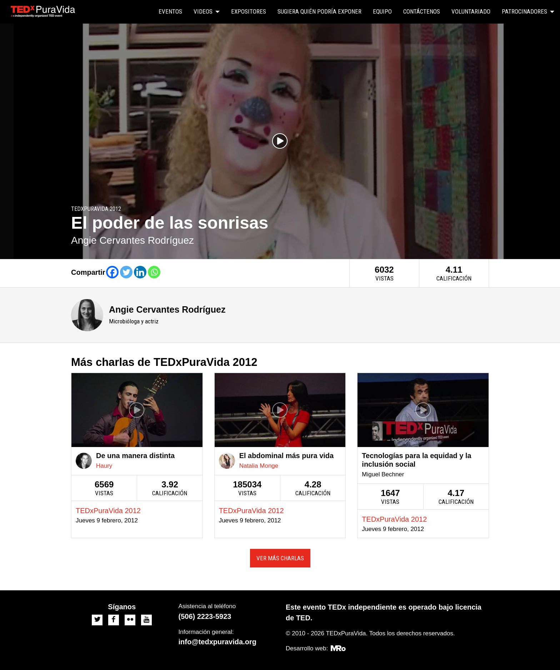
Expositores (248, 11)
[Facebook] (112, 272)
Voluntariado (470, 11)
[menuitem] (170, 12)
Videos (203, 11)
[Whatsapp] (154, 272)
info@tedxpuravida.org (217, 642)
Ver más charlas (280, 558)
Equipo (382, 11)
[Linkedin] (140, 272)
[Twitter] (126, 272)
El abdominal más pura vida (286, 456)
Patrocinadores (524, 11)
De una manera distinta (135, 456)
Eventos (170, 11)
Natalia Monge (259, 465)
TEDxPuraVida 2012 (108, 511)
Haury (104, 465)
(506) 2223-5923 (205, 616)
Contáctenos (421, 11)
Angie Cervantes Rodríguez (167, 309)
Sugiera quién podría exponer (319, 11)
